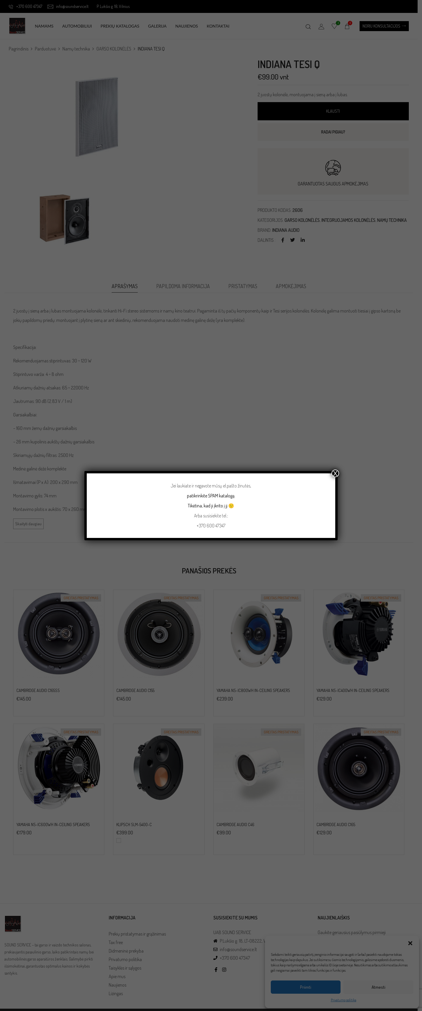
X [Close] (335, 473)
